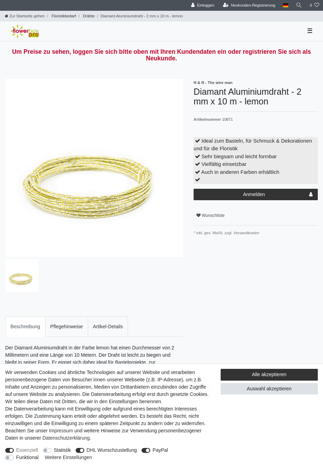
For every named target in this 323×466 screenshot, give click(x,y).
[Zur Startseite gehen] (24, 16)
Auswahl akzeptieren (269, 388)
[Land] (285, 5)
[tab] (25, 326)
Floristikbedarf (63, 16)
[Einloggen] (202, 5)
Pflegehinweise (66, 326)
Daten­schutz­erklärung (66, 438)
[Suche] (299, 5)
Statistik (62, 450)
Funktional (27, 457)
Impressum (61, 430)
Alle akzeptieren (269, 374)
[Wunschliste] (314, 5)
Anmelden (278, 195)
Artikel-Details (108, 326)
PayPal (160, 450)
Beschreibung (25, 326)
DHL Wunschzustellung (112, 450)
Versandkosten (245, 233)
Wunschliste (210, 215)
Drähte (88, 16)
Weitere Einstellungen (68, 457)
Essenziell (27, 450)
